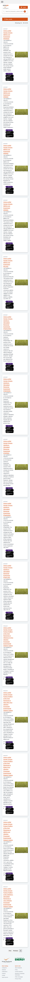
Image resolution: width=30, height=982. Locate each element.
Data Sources (5, 977)
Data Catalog (5, 965)
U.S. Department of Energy (20, 960)
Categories (4, 967)
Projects (4, 973)
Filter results (8, 19)
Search (25, 11)
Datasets (4, 969)
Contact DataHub (19, 971)
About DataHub (18, 967)
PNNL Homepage (19, 976)
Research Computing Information (19, 974)
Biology (9, 73)
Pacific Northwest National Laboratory (7, 960)
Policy (16, 969)
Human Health (8, 76)
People (3, 975)
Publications (4, 971)
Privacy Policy (18, 978)
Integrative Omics (9, 79)
